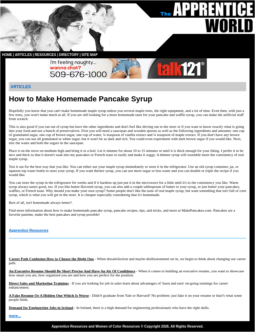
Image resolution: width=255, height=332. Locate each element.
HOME (7, 55)
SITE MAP (90, 55)
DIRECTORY (69, 55)
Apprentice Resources (28, 230)
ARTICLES (23, 55)
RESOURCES (45, 55)
